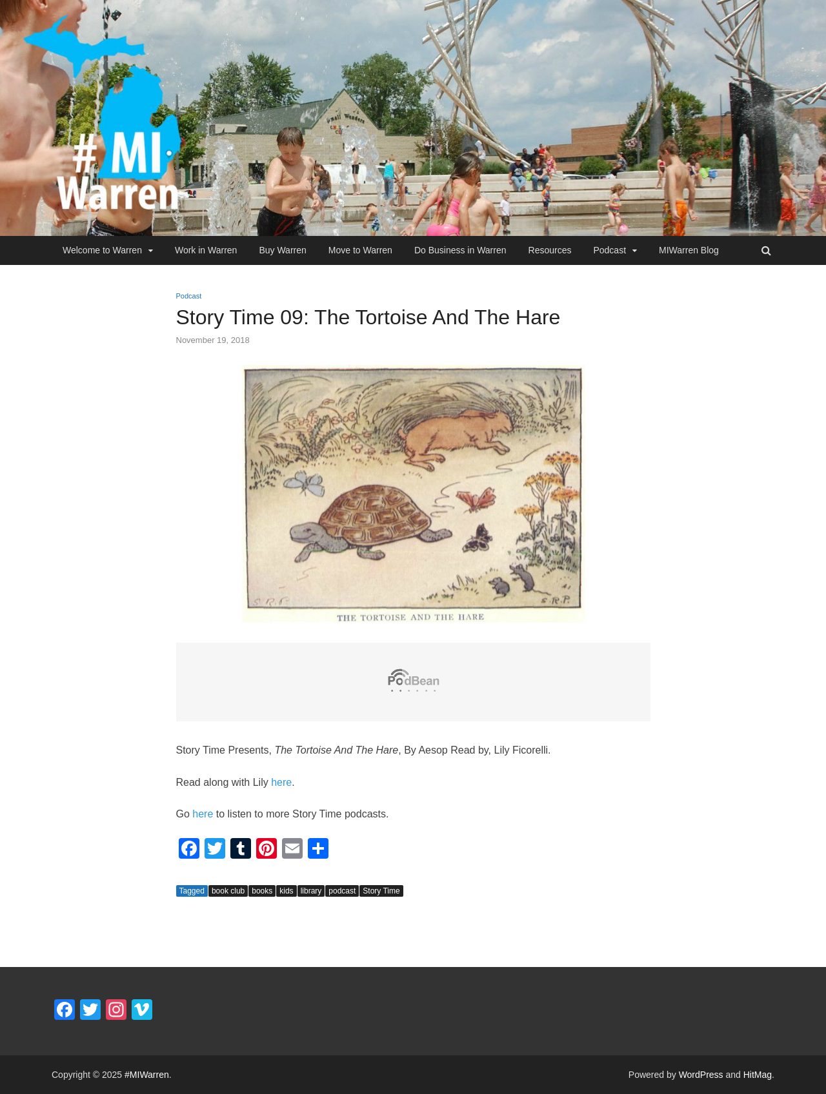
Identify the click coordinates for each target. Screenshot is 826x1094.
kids (286, 890)
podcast (342, 890)
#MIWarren (147, 1075)
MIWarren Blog (689, 250)
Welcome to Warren (102, 250)
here (281, 782)
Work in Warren (206, 250)
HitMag (757, 1075)
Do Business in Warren (460, 250)
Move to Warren (360, 250)
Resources (550, 250)
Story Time (381, 890)
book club (228, 890)
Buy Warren (282, 250)
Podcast (609, 250)
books (262, 890)
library (311, 890)
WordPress (701, 1075)
